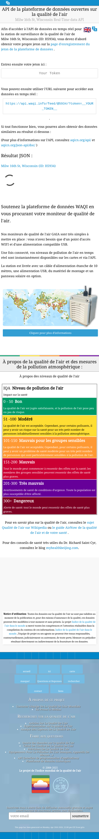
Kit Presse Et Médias (48, 709)
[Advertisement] (49, 584)
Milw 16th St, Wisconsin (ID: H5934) (28, 166)
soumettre (80, 816)
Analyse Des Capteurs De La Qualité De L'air (48, 729)
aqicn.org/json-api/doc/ (18, 145)
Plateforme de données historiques (48, 761)
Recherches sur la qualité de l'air (46, 716)
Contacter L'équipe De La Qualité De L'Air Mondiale (48, 706)
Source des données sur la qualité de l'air (48, 742)
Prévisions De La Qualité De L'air (48, 749)
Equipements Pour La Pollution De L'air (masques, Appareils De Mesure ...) (49, 753)
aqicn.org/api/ (80, 140)
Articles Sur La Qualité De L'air (48, 723)
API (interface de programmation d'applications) (48, 758)
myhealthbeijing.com (62, 548)
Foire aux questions (46, 736)
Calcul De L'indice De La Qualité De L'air (48, 745)
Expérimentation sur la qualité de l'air (48, 726)
